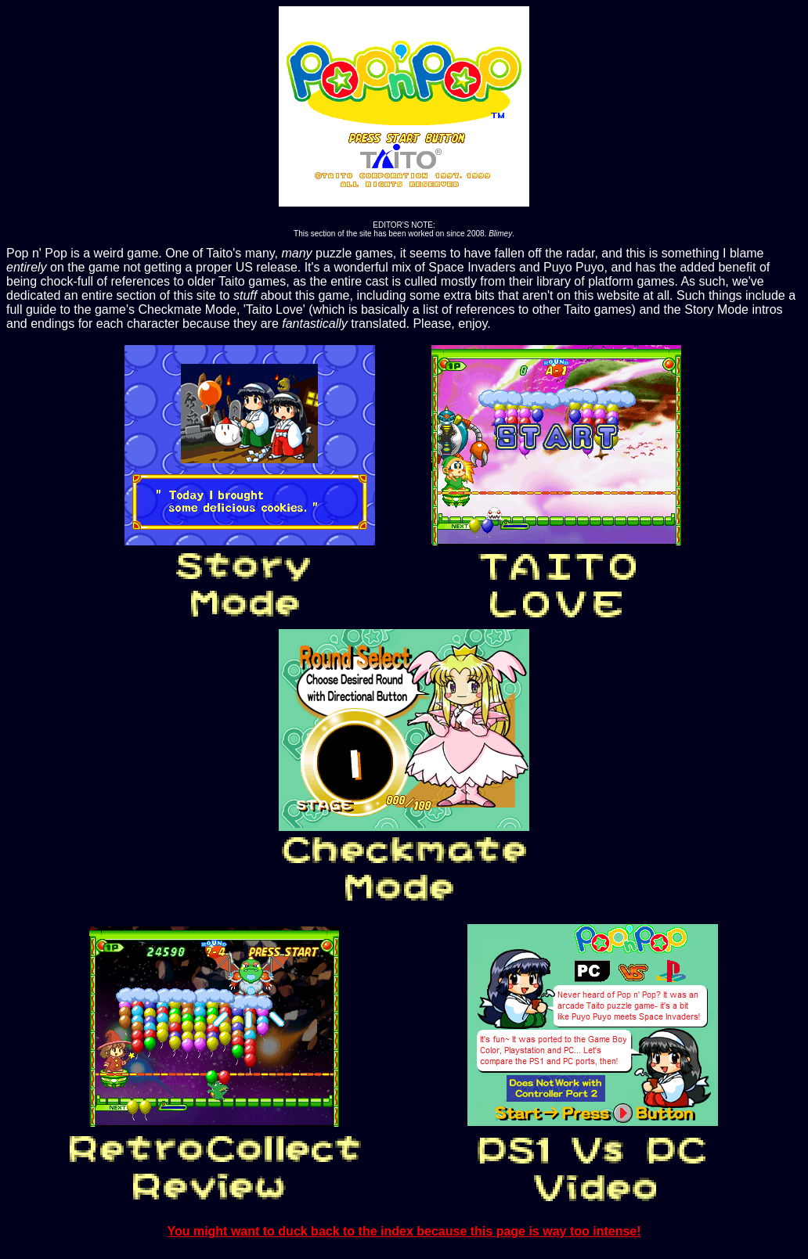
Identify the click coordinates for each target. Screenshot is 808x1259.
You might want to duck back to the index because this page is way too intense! (403, 1231)
